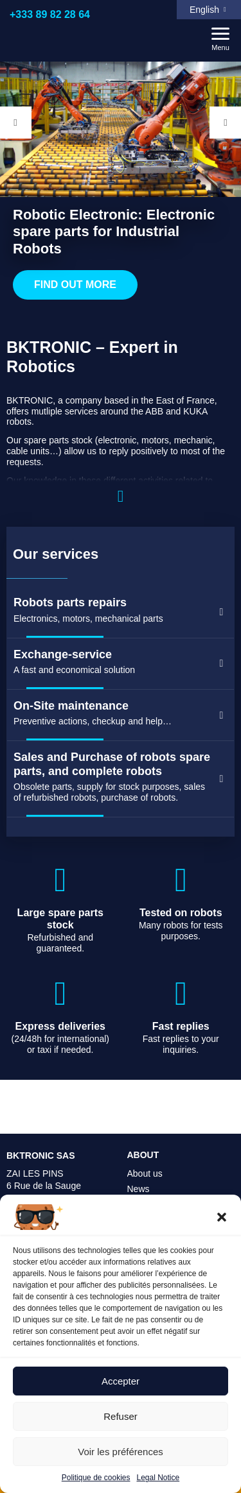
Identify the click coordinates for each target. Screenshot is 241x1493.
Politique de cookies (96, 1477)
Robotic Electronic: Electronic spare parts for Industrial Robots (114, 231)
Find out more (75, 288)
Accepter (120, 1381)
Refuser (120, 1416)
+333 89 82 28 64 (50, 15)
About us (145, 1173)
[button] (221, 1217)
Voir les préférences (120, 1451)
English (204, 9)
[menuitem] (209, 9)
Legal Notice (158, 1477)
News (138, 1189)
